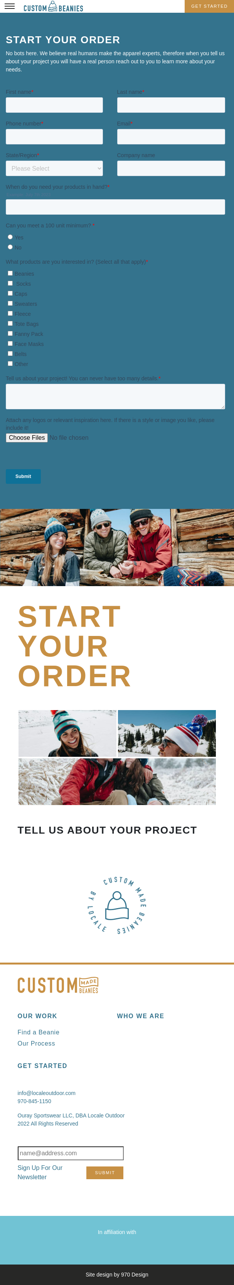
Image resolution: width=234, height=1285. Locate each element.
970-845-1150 (34, 1101)
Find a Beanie (39, 1032)
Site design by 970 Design (117, 1274)
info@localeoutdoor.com (47, 1093)
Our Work (37, 1016)
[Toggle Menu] (10, 6)
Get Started (209, 6)
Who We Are (141, 1016)
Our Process (37, 1043)
